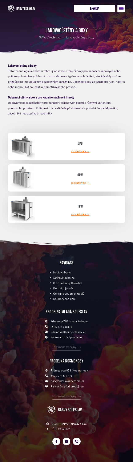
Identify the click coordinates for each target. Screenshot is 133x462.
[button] (121, 8)
